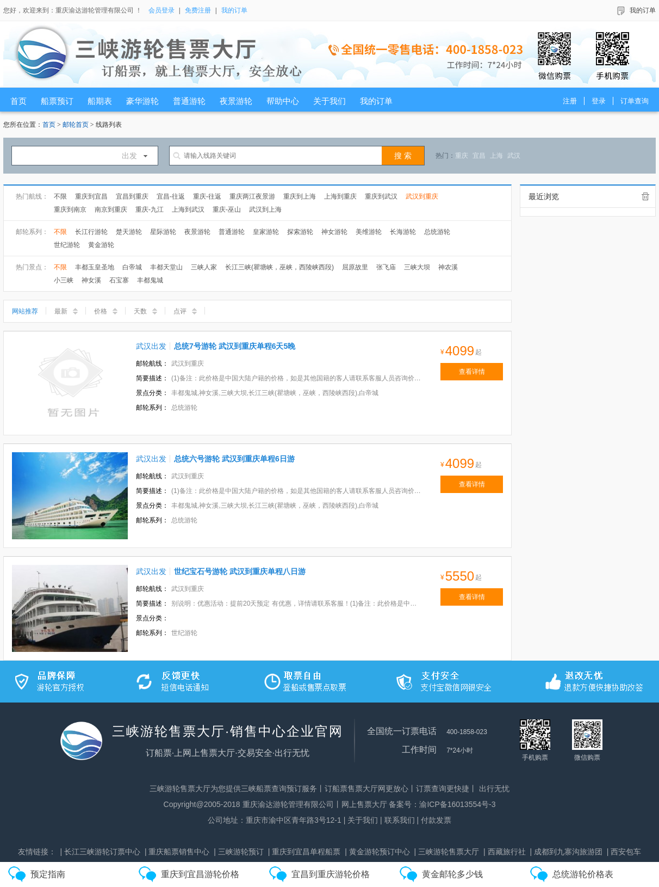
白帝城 (132, 267)
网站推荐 (25, 311)
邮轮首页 (76, 124)
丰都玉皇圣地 (94, 267)
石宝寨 (119, 280)
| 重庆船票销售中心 (177, 851)
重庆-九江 (149, 209)
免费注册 (198, 10)
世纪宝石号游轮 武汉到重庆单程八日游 (240, 571)
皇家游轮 (266, 232)
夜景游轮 (197, 232)
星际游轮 (163, 232)
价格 (105, 311)
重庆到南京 (70, 209)
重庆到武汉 (381, 196)
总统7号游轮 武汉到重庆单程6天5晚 (234, 346)
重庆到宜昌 (91, 196)
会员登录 (161, 10)
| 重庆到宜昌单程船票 (304, 851)
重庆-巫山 (227, 209)
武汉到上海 (265, 209)
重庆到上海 (299, 196)
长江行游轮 (91, 232)
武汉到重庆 (422, 196)
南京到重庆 (111, 209)
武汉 (513, 155)
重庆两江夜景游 (252, 196)
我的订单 (234, 10)
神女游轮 (334, 232)
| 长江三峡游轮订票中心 (100, 851)
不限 (60, 196)
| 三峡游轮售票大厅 (447, 851)
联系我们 (399, 820)
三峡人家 (204, 267)
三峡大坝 (417, 267)
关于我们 (362, 820)
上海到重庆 (340, 196)
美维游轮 (369, 232)
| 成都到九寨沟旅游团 (566, 851)
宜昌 (479, 155)
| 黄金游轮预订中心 (377, 851)
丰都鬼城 (150, 280)
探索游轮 (300, 232)
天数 (145, 311)
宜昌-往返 (171, 196)
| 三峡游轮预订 (239, 851)
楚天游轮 (129, 232)
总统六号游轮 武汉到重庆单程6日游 (234, 458)
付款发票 (436, 820)
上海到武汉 (188, 209)
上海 (496, 155)
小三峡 (63, 280)
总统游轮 (437, 232)
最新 (66, 311)
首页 (48, 124)
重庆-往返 (207, 196)
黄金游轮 (101, 245)
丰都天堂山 (166, 267)
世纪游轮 (67, 245)
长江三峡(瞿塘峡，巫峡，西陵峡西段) (279, 267)
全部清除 (645, 196)
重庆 (461, 155)
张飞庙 (386, 267)
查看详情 (472, 371)
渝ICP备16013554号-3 (457, 804)
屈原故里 (355, 267)
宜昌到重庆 (132, 196)
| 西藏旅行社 (504, 851)
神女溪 (91, 280)
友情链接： (37, 851)
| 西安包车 (624, 851)
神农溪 (448, 267)
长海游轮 (403, 232)
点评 (185, 311)
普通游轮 (232, 232)
